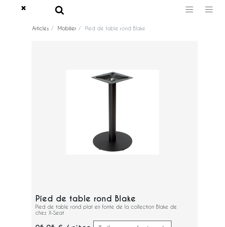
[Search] (59, 9)
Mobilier (67, 28)
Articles (40, 28)
